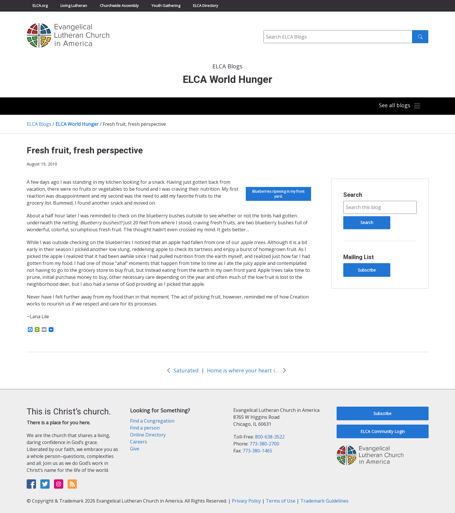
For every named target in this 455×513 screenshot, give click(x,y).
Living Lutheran (73, 5)
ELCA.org (40, 5)
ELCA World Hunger (77, 124)
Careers (138, 442)
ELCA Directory (205, 5)
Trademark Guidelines (324, 501)
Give (134, 448)
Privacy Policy (246, 501)
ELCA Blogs (39, 124)
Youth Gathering (165, 5)
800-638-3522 (270, 437)
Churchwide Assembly (119, 5)
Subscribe (367, 270)
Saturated (186, 370)
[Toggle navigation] (399, 106)
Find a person (145, 428)
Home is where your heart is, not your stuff (243, 370)
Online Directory (148, 435)
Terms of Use (280, 501)
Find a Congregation (152, 421)
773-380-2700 (264, 444)
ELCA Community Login (382, 431)
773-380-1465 (257, 450)
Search (352, 194)
